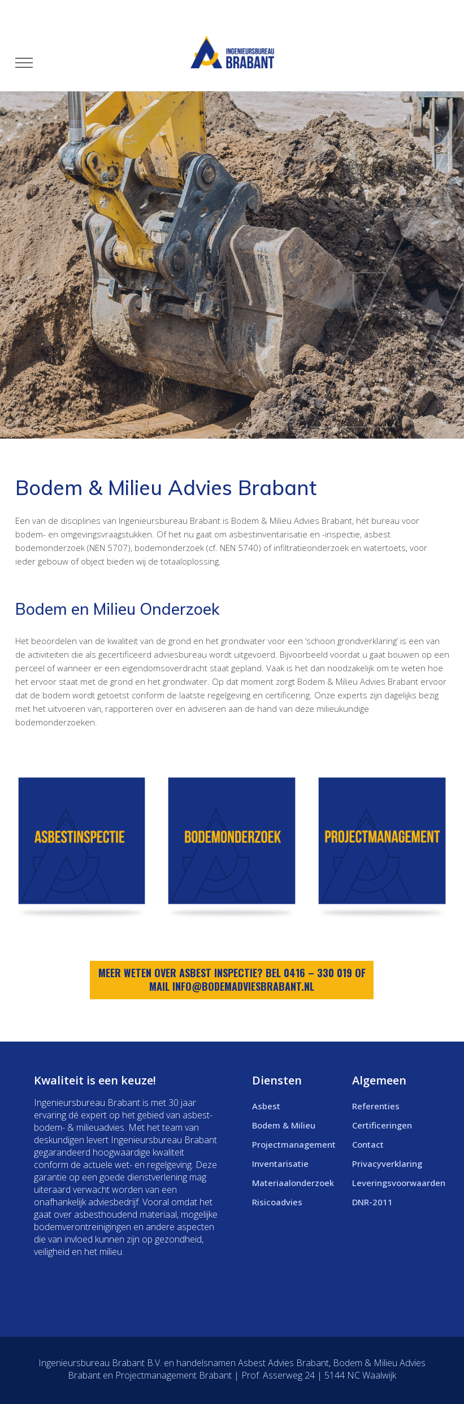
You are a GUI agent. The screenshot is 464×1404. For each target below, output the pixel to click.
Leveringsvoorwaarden (398, 1182)
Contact (368, 1144)
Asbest (266, 1106)
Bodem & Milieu (283, 1125)
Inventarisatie (280, 1163)
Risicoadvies (277, 1202)
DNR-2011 (372, 1202)
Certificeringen (382, 1125)
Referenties (376, 1106)
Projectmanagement (294, 1144)
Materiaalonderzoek (293, 1182)
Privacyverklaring (387, 1163)
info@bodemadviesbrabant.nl (243, 986)
